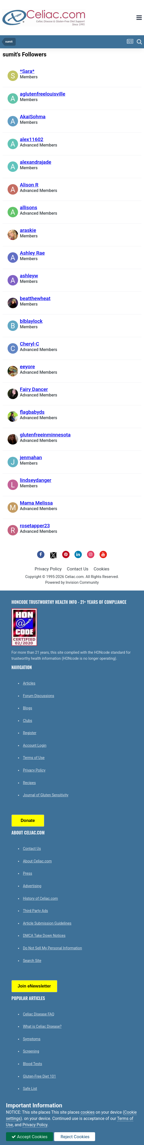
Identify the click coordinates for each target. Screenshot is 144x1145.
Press (27, 873)
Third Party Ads (35, 911)
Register (29, 733)
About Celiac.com (37, 861)
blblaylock (31, 321)
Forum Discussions (38, 696)
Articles (29, 683)
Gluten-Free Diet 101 (39, 1076)
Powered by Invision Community (72, 582)
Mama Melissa (36, 503)
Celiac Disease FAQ (38, 1014)
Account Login (35, 745)
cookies (87, 1112)
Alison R (29, 185)
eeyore (27, 367)
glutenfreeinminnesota (45, 435)
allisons (28, 208)
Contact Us (77, 568)
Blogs (27, 708)
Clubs (27, 720)
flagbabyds (32, 412)
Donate (28, 820)
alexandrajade (35, 162)
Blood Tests (32, 1064)
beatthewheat (35, 298)
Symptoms (32, 1039)
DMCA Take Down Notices (44, 935)
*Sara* (27, 71)
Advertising (32, 886)
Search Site (32, 961)
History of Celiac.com (40, 898)
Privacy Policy (48, 568)
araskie (28, 230)
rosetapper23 (35, 526)
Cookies (101, 568)
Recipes (29, 783)
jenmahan (31, 457)
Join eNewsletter (34, 986)
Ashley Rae (32, 253)
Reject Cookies (75, 1136)
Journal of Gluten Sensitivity (45, 795)
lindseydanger (35, 480)
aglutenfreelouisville (42, 94)
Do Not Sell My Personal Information (52, 948)
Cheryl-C (29, 344)
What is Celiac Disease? (42, 1026)
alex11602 (31, 139)
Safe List (30, 1088)
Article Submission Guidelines (47, 923)
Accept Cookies (29, 1136)
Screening (31, 1051)
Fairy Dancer (34, 389)
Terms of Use (34, 758)
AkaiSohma (32, 117)
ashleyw (29, 276)
